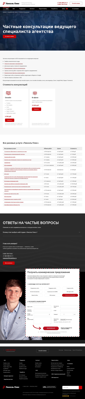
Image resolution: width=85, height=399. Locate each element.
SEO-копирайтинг (8, 165)
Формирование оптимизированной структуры (14, 154)
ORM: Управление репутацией (58, 373)
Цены (68, 357)
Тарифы (21, 360)
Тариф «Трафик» (7, 362)
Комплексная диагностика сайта (11, 193)
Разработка (22, 371)
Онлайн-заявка (76, 3)
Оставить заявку (9, 36)
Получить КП (51, 328)
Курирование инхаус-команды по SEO (12, 199)
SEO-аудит (6, 174)
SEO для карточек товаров (57, 360)
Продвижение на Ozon (57, 367)
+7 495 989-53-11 (62, 2)
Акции (68, 373)
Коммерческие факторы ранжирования (14, 73)
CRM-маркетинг (55, 377)
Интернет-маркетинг (8, 375)
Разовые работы (7, 372)
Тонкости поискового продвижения (13, 63)
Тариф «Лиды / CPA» (8, 365)
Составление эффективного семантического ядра (15, 151)
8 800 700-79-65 (62, 4)
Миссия (69, 370)
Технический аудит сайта (9, 157)
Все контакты (8, 263)
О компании (70, 360)
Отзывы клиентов (71, 366)
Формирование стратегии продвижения (14, 68)
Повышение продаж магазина (58, 362)
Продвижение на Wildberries (58, 365)
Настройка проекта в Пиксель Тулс (12, 204)
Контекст (38, 357)
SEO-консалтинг (7, 196)
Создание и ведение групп (41, 378)
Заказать (9, 120)
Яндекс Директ (39, 362)
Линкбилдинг (7, 162)
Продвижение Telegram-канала (41, 375)
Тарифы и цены (7, 360)
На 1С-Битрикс (23, 362)
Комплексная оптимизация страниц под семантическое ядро (17, 159)
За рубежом (6, 367)
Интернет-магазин (24, 376)
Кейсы (68, 363)
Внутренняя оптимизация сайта (11, 181)
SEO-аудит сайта (7, 369)
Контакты (69, 375)
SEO (5, 357)
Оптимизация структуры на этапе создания (13, 202)
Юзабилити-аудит (24, 367)
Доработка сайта (23, 365)
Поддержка (22, 357)
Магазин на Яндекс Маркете (58, 369)
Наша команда (70, 368)
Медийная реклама (8, 379)
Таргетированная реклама (41, 372)
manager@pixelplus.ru (10, 258)
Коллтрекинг (38, 365)
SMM (37, 369)
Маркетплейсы (54, 357)
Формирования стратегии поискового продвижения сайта (17, 186)
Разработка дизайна (24, 379)
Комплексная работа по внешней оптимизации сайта (16, 183)
